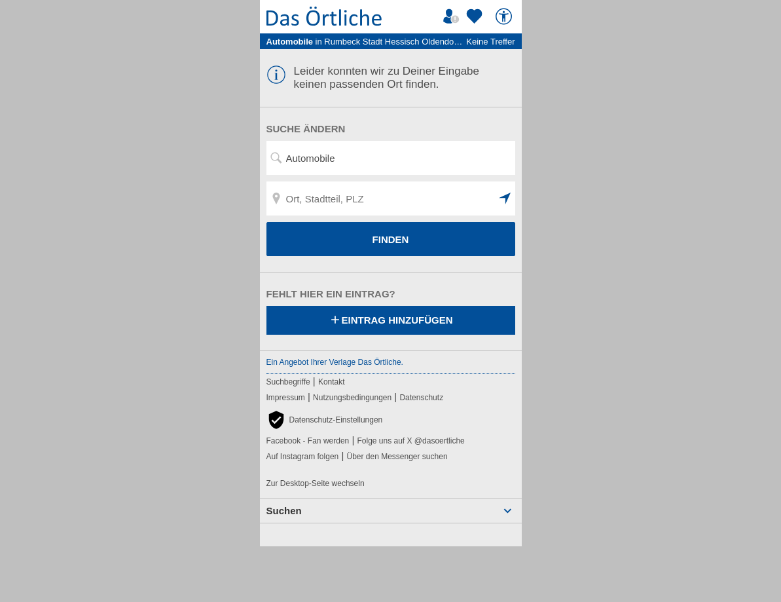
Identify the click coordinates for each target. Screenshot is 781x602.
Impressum (285, 397)
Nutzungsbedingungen (352, 397)
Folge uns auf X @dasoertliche (410, 440)
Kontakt (331, 381)
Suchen (284, 510)
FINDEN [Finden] (390, 239)
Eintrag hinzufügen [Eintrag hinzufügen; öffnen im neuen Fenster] (391, 321)
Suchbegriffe (288, 381)
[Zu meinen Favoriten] (476, 16)
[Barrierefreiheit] (505, 16)
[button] (505, 198)
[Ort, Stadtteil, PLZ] (390, 198)
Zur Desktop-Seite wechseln (315, 483)
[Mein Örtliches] (453, 16)
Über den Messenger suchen (396, 456)
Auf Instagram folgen (302, 456)
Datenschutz (421, 397)
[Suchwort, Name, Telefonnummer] (390, 158)
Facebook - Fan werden (308, 440)
